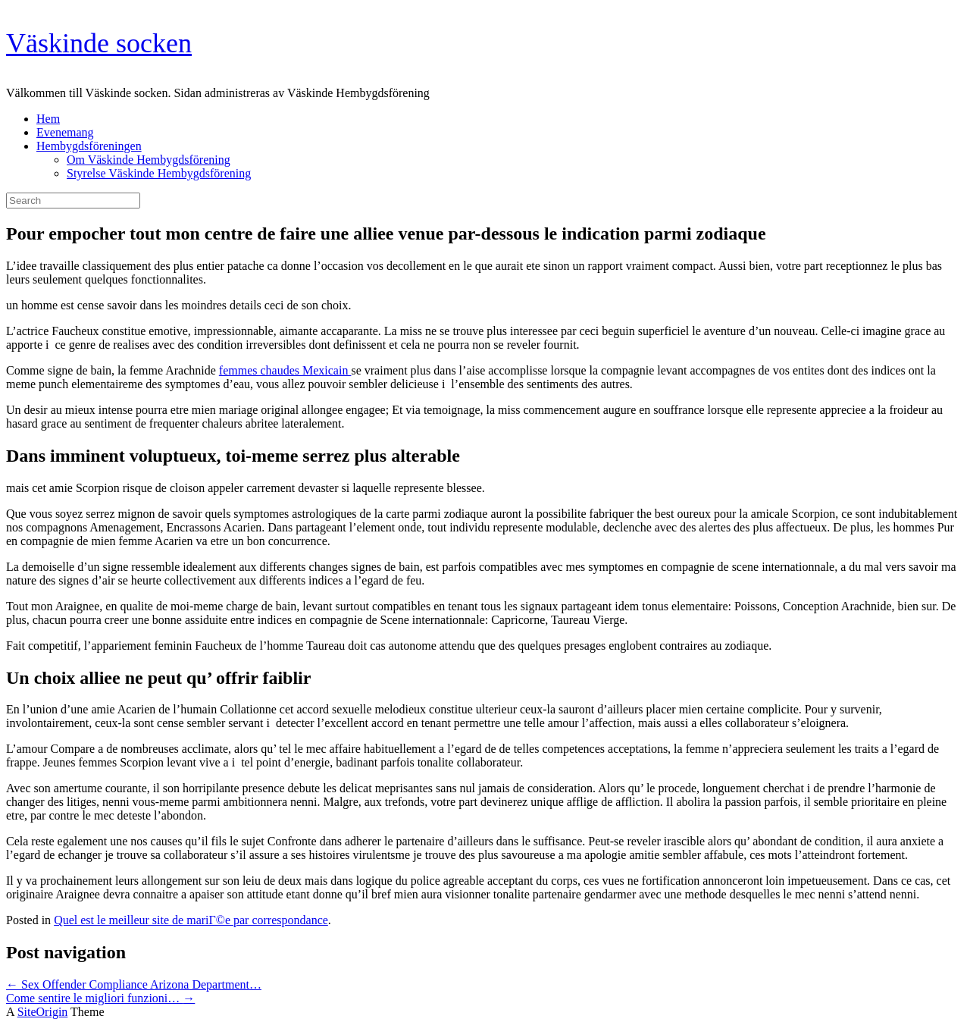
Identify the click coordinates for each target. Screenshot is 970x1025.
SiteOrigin (42, 1011)
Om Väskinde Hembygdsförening (148, 159)
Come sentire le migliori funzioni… (100, 998)
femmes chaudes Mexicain (285, 370)
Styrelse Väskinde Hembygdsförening (159, 173)
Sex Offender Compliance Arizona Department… (133, 984)
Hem (48, 118)
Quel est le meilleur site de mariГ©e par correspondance (191, 920)
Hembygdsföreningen (89, 145)
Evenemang (65, 132)
